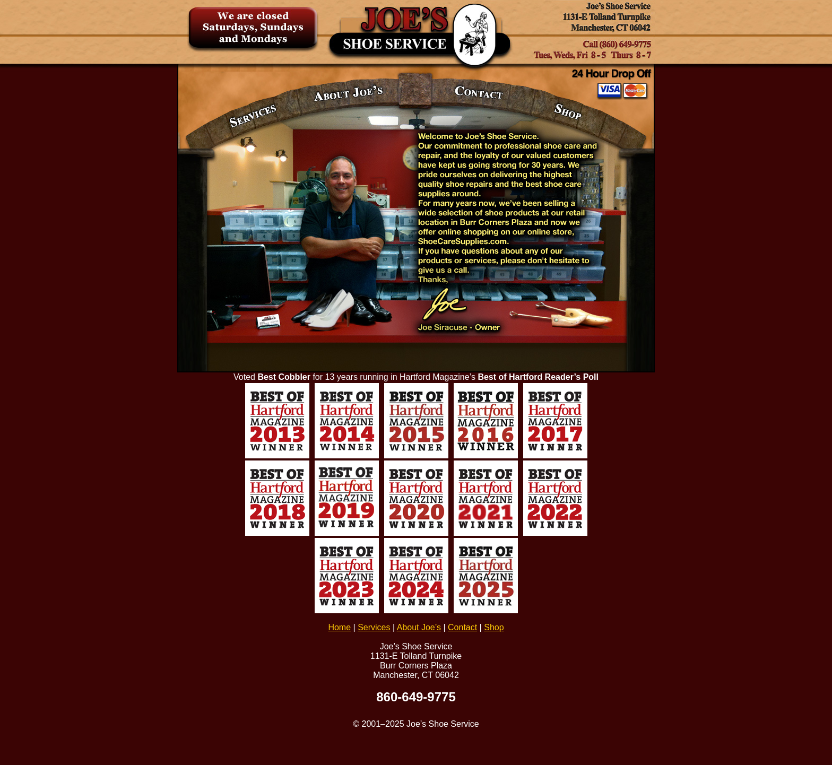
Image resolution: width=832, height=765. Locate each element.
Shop (494, 627)
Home (339, 627)
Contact (462, 627)
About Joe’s (419, 627)
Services (374, 627)
